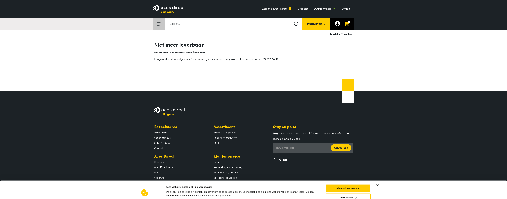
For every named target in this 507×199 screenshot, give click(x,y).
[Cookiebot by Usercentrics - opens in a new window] (145, 181)
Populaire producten (225, 137)
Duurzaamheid (322, 8)
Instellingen (172, 177)
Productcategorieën (225, 132)
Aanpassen (348, 170)
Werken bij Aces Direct (274, 8)
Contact (346, 8)
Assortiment (224, 126)
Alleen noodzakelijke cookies (348, 179)
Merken (218, 143)
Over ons (303, 8)
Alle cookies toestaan (348, 161)
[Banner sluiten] (377, 159)
